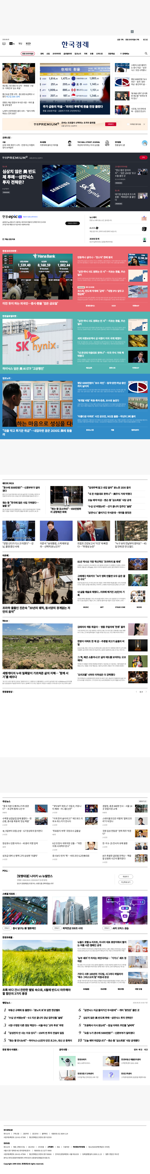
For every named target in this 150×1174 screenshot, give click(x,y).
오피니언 (99, 53)
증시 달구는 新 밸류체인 (19, 928)
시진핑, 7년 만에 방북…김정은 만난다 (138, 110)
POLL (5, 870)
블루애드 (45, 1133)
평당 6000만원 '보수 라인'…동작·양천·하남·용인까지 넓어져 (139, 83)
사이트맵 (41, 1147)
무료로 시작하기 (72, 223)
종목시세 (112, 368)
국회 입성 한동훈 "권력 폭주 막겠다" (116, 832)
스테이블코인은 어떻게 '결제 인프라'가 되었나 (117, 820)
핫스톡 (4, 166)
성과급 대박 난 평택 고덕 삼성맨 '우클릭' (20, 855)
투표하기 (126, 876)
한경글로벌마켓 (9, 316)
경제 (42, 53)
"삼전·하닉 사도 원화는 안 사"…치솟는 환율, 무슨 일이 (101, 273)
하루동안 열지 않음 (135, 124)
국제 (85, 53)
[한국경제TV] (12, 43)
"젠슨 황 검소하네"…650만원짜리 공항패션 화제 (65, 510)
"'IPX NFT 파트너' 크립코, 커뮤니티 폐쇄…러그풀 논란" (66, 807)
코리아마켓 (56, 53)
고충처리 (26, 1133)
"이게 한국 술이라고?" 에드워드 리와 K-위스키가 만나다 (67, 820)
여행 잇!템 (138, 989)
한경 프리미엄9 (27, 53)
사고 (146, 1049)
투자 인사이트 (85, 287)
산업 (48, 53)
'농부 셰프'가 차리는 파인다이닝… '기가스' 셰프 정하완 (101, 959)
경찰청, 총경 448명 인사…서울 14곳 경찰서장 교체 (117, 807)
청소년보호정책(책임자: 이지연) (99, 1147)
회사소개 (7, 1133)
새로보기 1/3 (142, 801)
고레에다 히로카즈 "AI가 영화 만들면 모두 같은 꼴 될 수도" (101, 577)
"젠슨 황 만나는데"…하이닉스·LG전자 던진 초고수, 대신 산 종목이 (40, 1040)
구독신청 (16, 1133)
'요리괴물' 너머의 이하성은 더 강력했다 (96, 674)
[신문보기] (4, 43)
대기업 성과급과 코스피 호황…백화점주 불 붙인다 (125, 197)
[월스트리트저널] (20, 43)
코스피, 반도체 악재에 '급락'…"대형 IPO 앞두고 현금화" (100, 292)
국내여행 (103, 989)
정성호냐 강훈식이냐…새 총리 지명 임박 (20, 843)
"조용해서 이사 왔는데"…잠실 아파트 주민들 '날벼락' (108, 1025)
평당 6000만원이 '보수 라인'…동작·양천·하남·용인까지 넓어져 (101, 384)
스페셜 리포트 (8, 893)
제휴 (14, 1147)
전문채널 (111, 53)
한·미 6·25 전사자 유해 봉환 (115, 843)
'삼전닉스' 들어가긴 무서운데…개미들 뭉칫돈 (109, 512)
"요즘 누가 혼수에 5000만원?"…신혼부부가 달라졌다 (108, 1033)
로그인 (145, 39)
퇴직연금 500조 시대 (67, 928)
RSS (58, 1147)
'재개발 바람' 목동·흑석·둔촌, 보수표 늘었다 (98, 400)
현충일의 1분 (120, 145)
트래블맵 (86, 989)
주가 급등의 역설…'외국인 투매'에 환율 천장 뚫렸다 (73, 106)
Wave (5, 620)
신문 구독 (120, 39)
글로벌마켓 (68, 53)
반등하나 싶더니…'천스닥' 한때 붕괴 (94, 257)
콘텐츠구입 (21, 1147)
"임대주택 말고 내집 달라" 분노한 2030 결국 (109, 487)
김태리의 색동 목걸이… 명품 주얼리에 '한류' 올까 (101, 627)
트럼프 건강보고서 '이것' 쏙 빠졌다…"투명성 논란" (92, 545)
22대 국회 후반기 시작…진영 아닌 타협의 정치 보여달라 (18, 146)
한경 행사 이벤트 (9, 1049)
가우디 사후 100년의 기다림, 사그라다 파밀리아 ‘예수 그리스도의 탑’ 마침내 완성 (100, 975)
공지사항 (63, 1049)
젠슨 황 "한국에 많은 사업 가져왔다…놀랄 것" (20, 504)
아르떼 (5, 555)
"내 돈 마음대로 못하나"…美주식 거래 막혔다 (110, 494)
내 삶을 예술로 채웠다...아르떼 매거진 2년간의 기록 (100, 593)
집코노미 (78, 53)
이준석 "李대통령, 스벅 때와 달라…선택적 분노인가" (54, 545)
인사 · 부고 (138, 1049)
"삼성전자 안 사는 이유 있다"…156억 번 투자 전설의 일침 (36, 1033)
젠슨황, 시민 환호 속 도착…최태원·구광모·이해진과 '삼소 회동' (17, 87)
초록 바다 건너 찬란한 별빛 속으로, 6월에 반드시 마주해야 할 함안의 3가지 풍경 (36, 991)
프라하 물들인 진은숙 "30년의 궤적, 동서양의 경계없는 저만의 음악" (36, 609)
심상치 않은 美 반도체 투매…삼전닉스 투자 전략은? (19, 176)
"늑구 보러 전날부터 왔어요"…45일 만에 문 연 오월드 (130, 545)
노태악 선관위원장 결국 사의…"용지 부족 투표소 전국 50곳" (18, 112)
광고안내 (35, 1133)
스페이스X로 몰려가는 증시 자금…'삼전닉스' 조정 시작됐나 (138, 68)
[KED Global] (28, 43)
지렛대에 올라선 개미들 (49, 145)
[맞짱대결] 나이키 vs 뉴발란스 (35, 876)
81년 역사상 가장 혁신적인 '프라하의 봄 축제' (99, 561)
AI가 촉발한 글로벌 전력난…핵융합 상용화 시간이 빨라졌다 (116, 857)
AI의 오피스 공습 (115, 928)
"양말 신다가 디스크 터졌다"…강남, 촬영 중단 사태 (18, 545)
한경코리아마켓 (9, 250)
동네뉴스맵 (90, 430)
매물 (112, 430)
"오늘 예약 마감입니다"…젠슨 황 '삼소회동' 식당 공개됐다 (111, 1040)
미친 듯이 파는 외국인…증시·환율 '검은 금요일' (30, 303)
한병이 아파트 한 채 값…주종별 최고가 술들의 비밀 (100, 642)
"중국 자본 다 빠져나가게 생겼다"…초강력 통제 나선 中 (15, 807)
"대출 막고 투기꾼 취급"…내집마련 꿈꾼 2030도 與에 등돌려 (37, 432)
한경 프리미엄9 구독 (132, 39)
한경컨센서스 (90, 305)
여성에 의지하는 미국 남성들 (88, 145)
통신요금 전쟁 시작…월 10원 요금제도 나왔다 (18, 95)
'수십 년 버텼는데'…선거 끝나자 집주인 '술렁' (110, 506)
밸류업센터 (135, 430)
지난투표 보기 (125, 882)
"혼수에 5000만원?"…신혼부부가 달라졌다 (21, 489)
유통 (91, 53)
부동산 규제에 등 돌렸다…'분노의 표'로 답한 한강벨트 (34, 1010)
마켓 (136, 305)
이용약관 (66, 1147)
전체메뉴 (125, 53)
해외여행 (121, 989)
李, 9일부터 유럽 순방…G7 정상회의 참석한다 (22, 830)
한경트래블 (7, 937)
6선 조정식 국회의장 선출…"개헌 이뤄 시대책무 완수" (67, 845)
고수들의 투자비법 (121, 166)
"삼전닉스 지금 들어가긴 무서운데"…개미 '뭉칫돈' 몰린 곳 (111, 1010)
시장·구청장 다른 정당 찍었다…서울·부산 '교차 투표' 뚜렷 (35, 1025)
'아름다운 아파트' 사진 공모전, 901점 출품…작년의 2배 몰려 (106, 416)
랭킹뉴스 (6, 1002)
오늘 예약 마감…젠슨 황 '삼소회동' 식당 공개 (109, 500)
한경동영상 (7, 691)
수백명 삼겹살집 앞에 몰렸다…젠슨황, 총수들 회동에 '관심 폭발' (16, 820)
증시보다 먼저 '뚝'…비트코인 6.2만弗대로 (70, 855)
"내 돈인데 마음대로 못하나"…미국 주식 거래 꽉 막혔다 (100, 354)
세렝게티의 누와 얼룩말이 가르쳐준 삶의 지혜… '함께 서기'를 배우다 (35, 675)
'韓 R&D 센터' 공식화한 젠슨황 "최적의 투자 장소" (139, 96)
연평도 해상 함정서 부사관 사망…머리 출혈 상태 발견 (18, 103)
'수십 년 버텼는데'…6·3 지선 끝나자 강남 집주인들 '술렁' (35, 1017)
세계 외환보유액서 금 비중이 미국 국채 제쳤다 (99, 338)
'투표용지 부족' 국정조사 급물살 (66, 830)
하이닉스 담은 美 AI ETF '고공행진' (23, 368)
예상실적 (89, 368)
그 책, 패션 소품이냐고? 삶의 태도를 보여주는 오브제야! (101, 658)
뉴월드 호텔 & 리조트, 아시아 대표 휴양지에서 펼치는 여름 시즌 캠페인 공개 (101, 943)
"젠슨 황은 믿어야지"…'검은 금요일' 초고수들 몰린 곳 (125, 173)
